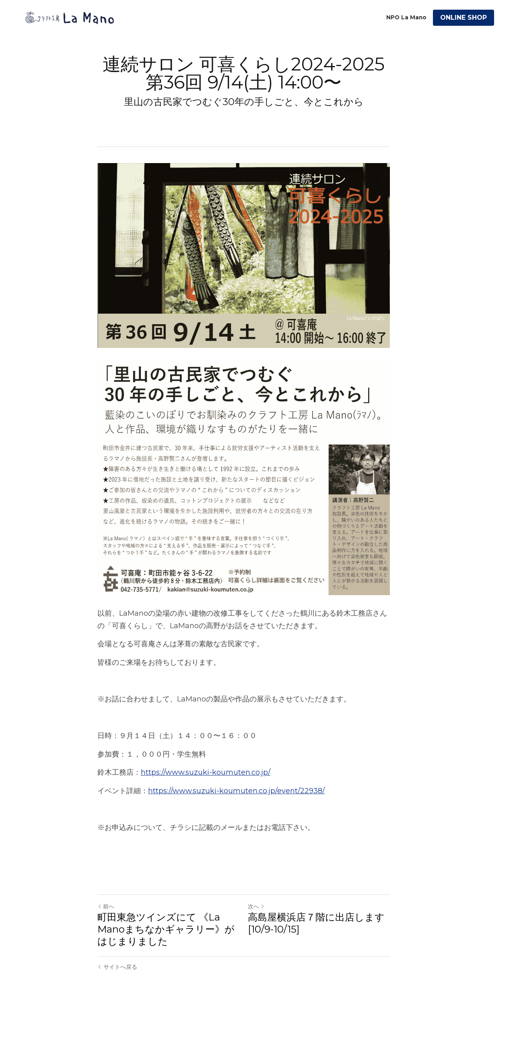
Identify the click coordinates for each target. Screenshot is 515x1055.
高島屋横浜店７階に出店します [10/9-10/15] (330, 962)
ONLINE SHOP (463, 17)
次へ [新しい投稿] (270, 946)
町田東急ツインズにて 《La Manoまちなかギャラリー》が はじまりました (173, 969)
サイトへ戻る (117, 1006)
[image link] (69, 17)
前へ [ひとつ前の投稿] (105, 946)
